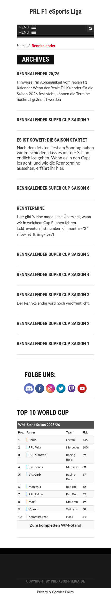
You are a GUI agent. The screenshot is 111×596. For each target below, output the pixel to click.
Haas (69, 517)
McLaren (72, 502)
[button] (23, 27)
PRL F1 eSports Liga (55, 11)
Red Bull (71, 487)
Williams (72, 509)
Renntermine (31, 208)
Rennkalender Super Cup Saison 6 (53, 188)
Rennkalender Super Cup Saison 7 (53, 119)
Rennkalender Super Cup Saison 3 (53, 294)
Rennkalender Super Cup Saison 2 (53, 323)
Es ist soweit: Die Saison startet (52, 140)
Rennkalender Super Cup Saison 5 (53, 254)
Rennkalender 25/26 (38, 73)
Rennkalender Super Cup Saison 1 (53, 343)
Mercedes (73, 447)
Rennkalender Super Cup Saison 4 (53, 274)
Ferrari (70, 440)
